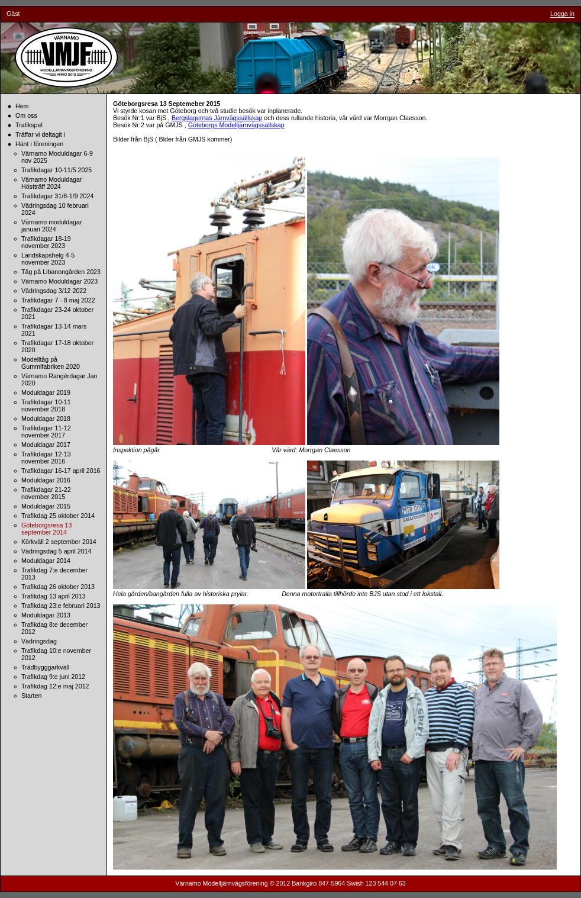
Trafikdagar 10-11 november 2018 (46, 405)
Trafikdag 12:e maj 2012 (55, 686)
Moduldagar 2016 (45, 480)
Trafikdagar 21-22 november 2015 (46, 493)
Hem (22, 106)
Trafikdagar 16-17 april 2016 (60, 470)
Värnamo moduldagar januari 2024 (51, 225)
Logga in (562, 13)
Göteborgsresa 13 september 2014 (46, 529)
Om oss (26, 115)
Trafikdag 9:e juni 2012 (53, 676)
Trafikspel (29, 124)
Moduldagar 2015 (45, 506)
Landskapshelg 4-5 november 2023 (48, 259)
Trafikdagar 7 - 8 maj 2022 (58, 300)
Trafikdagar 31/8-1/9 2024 (57, 195)
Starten (31, 695)
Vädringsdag (39, 641)
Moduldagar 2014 (45, 560)
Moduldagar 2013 (45, 615)
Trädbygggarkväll (45, 667)
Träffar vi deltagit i (40, 134)
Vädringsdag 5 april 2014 (56, 551)
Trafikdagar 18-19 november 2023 (46, 242)
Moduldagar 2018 (45, 418)
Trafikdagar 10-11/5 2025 (56, 169)
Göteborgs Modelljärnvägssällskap (236, 124)
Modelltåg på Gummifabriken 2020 (50, 363)
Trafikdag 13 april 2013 (53, 596)
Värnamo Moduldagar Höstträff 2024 (51, 183)
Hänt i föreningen (39, 143)
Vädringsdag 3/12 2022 (53, 290)
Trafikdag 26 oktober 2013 (58, 586)
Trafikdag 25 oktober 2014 (58, 515)
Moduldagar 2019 (45, 392)
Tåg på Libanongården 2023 (61, 271)
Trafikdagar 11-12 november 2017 (46, 431)
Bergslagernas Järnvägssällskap (217, 117)
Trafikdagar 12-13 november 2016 (46, 457)
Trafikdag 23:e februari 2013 (60, 605)
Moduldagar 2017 (45, 444)
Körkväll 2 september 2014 (58, 541)
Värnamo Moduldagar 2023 (59, 281)
